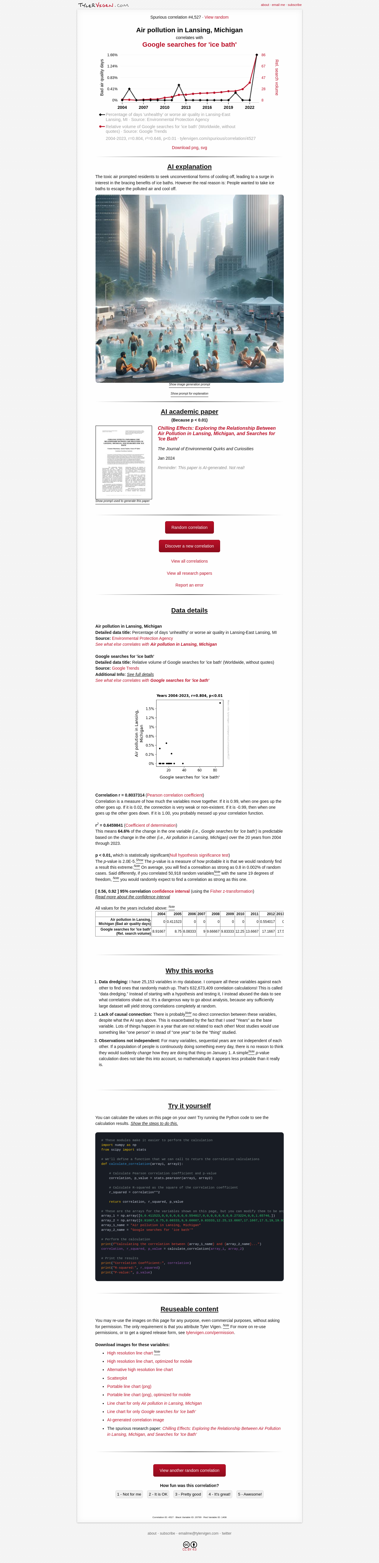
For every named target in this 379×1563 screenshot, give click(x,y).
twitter (226, 1533)
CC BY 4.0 (190, 1546)
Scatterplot (117, 1378)
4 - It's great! (219, 1494)
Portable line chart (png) (129, 1386)
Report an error (189, 585)
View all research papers (189, 573)
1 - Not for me (129, 1494)
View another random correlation (189, 1470)
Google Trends (125, 668)
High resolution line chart (130, 1353)
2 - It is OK (158, 1494)
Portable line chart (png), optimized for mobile (149, 1394)
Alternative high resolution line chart (140, 1369)
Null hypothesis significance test (199, 855)
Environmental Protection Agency (142, 638)
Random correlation (189, 527)
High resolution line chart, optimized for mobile (149, 1361)
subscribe (294, 5)
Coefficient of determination (150, 825)
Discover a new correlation (189, 546)
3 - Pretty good (188, 1494)
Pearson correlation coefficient (175, 795)
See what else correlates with (156, 644)
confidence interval (171, 891)
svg (204, 147)
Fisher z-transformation (231, 891)
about (265, 5)
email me (278, 5)
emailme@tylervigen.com (199, 1533)
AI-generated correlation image (135, 1419)
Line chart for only (154, 1403)
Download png (189, 145)
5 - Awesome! (250, 1494)
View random (216, 17)
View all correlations (189, 561)
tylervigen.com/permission (210, 1332)
